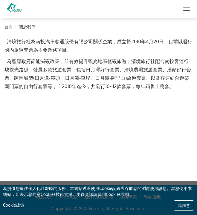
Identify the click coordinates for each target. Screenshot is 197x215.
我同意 (184, 205)
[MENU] (187, 9)
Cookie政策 (13, 205)
